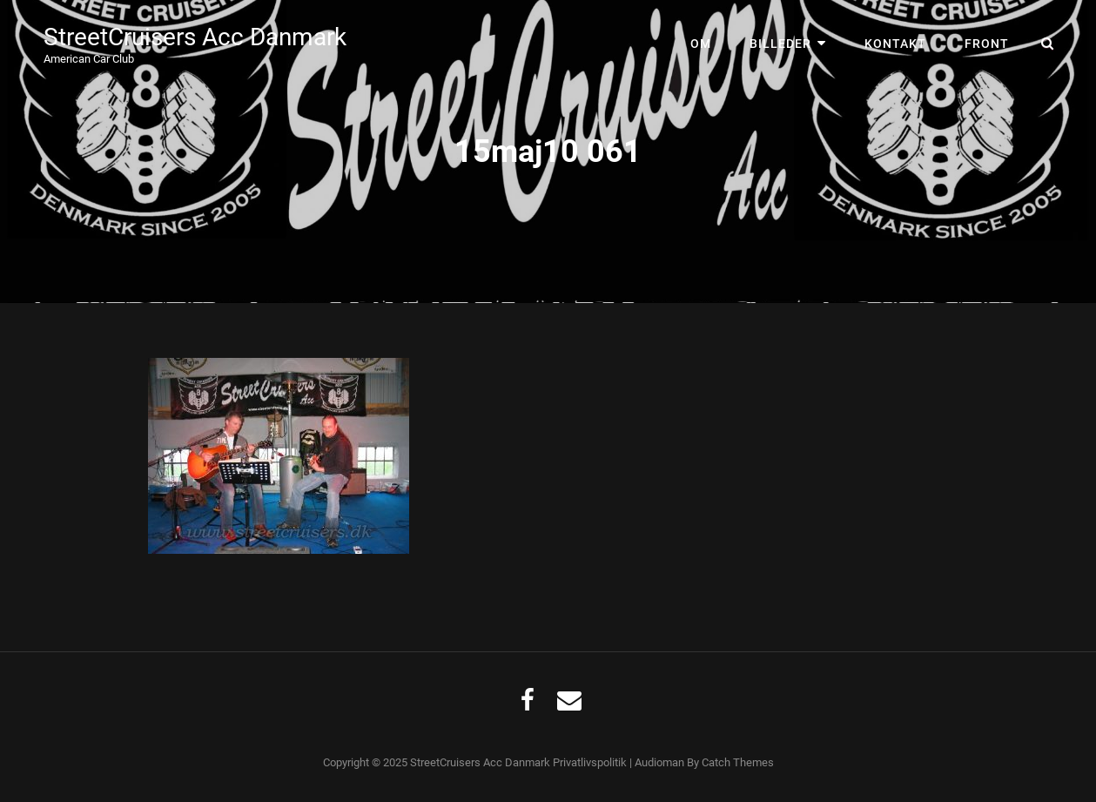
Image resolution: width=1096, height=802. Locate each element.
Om (700, 44)
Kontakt (895, 44)
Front (987, 44)
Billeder (780, 44)
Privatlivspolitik (590, 762)
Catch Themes (738, 762)
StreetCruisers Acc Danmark (195, 37)
